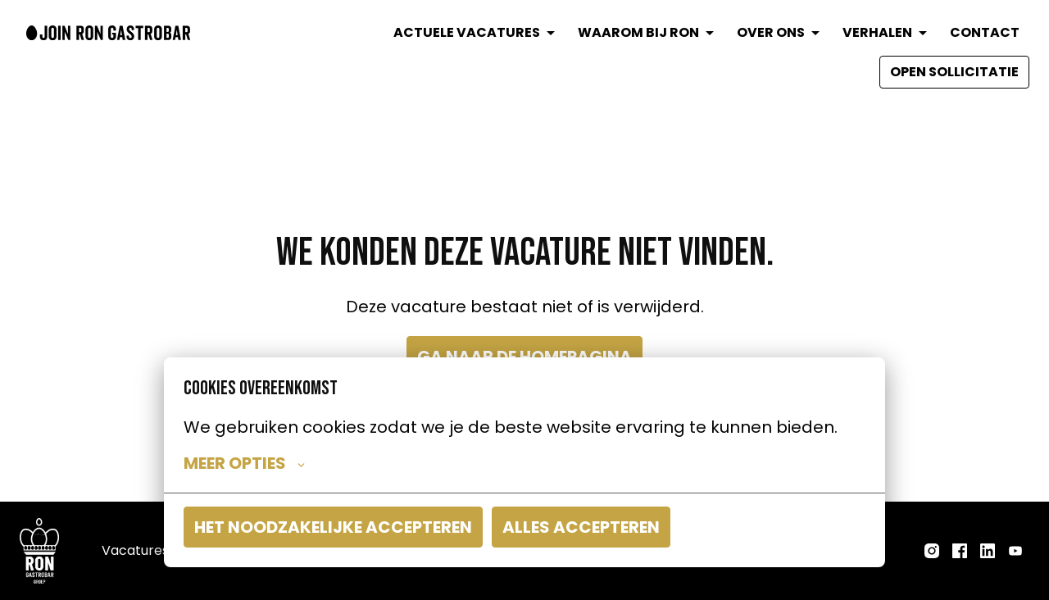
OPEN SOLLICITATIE (954, 71)
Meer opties (244, 463)
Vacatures (135, 550)
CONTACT (984, 32)
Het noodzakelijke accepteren (333, 527)
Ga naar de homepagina (524, 356)
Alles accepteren (581, 527)
